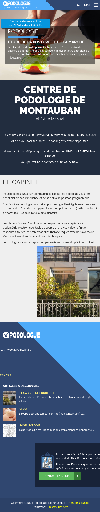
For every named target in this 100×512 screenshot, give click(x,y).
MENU (87, 5)
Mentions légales (78, 502)
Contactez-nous (79, 476)
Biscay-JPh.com (58, 507)
